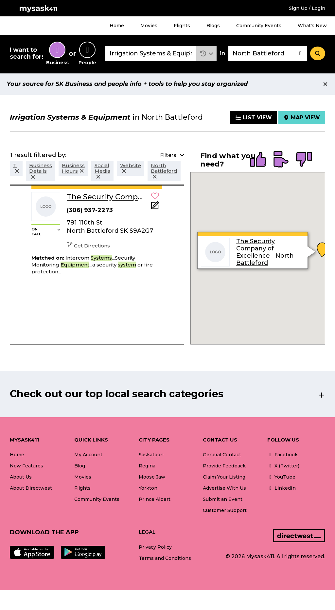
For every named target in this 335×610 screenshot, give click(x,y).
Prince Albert (154, 499)
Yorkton (148, 488)
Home (117, 26)
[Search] (317, 53)
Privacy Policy (155, 547)
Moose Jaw (152, 477)
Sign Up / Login (307, 8)
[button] (206, 53)
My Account (88, 455)
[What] (150, 53)
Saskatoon (151, 455)
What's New (312, 26)
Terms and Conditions (165, 558)
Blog (79, 466)
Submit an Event (222, 499)
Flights (182, 26)
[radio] (258, 160)
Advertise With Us (224, 488)
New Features (26, 466)
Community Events (258, 26)
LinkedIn (281, 488)
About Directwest (31, 488)
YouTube (281, 477)
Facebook (282, 455)
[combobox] (150, 53)
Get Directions (88, 246)
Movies (148, 26)
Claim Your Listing (224, 477)
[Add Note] (155, 207)
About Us (21, 477)
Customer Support (225, 510)
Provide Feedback (224, 466)
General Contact (222, 455)
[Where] (267, 53)
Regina (147, 466)
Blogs (213, 26)
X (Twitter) (283, 466)
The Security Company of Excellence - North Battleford (265, 252)
